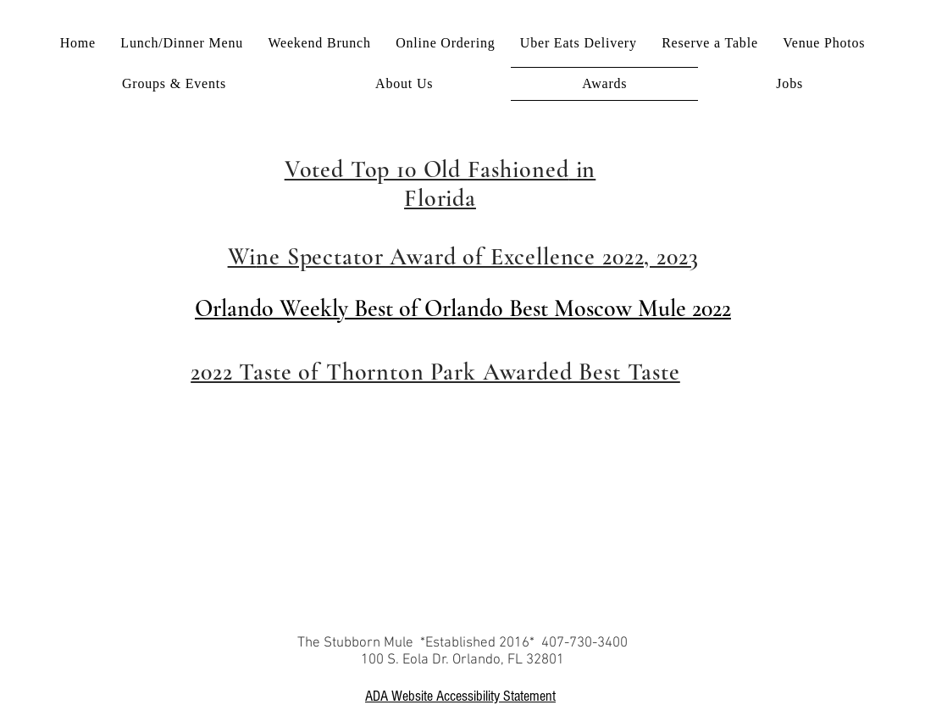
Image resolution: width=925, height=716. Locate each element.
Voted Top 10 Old (376, 169)
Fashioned (518, 169)
